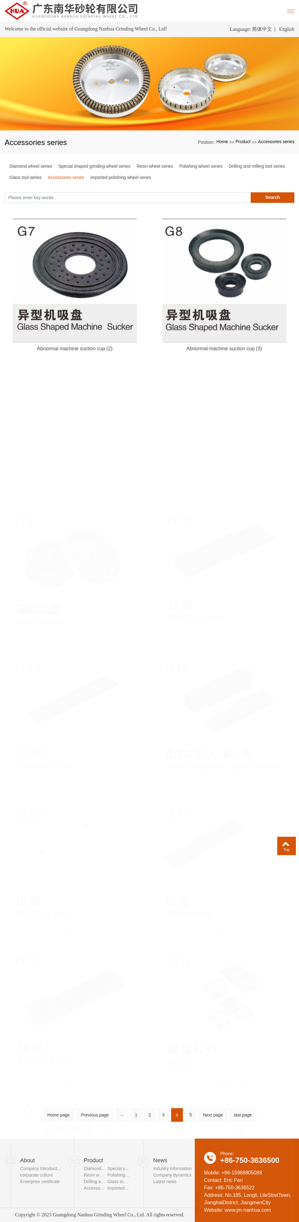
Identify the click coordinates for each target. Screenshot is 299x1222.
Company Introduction (41, 1168)
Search (272, 197)
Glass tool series (25, 177)
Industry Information (172, 1168)
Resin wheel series (155, 166)
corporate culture (36, 1175)
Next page (213, 1117)
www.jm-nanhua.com (248, 1210)
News (160, 1160)
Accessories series (276, 141)
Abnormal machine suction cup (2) (75, 382)
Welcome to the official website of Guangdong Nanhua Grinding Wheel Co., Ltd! (86, 28)
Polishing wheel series (200, 166)
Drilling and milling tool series (257, 166)
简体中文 (262, 29)
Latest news (164, 1181)
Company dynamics (172, 1175)
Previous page (95, 1117)
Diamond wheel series (30, 166)
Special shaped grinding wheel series (94, 166)
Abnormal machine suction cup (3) (224, 382)
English (286, 29)
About (27, 1160)
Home (222, 141)
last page (243, 1117)
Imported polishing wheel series (120, 177)
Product (243, 141)
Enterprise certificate (40, 1181)
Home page (58, 1117)
